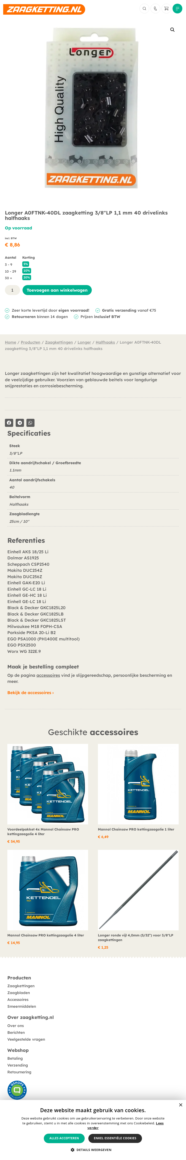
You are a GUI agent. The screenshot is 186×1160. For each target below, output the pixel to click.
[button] (172, 29)
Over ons (15, 1025)
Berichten (16, 1032)
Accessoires (17, 999)
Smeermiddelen (21, 1006)
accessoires (48, 675)
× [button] (180, 1105)
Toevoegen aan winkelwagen (57, 290)
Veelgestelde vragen (26, 1039)
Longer (84, 342)
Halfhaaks (105, 342)
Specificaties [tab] (28, 433)
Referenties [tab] (26, 540)
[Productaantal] (12, 290)
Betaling (15, 1058)
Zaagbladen (18, 992)
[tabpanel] (93, 486)
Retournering (19, 1072)
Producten (30, 342)
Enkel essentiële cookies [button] (115, 1138)
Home (10, 342)
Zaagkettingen (59, 342)
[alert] (93, 1130)
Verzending (17, 1065)
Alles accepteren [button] (64, 1138)
